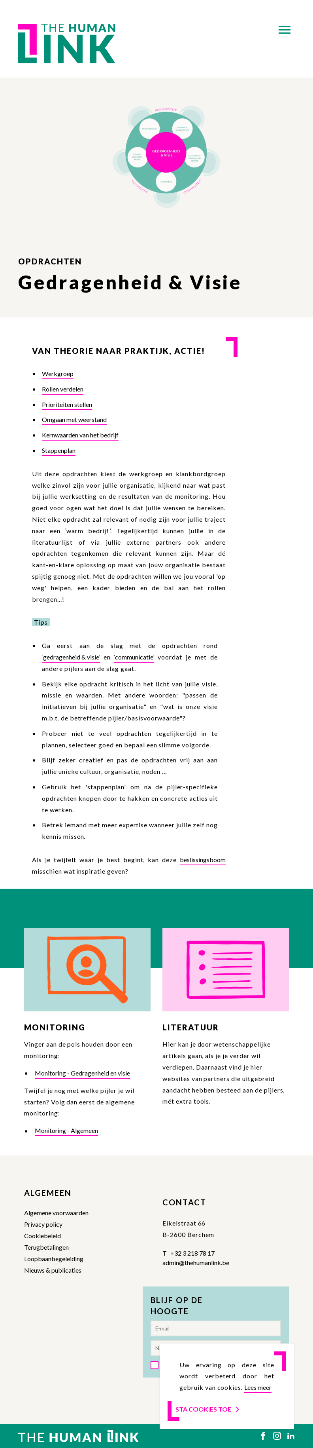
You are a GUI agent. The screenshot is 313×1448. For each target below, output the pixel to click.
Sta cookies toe (208, 1409)
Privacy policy (43, 1224)
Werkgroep (58, 373)
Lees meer (258, 1387)
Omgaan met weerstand (74, 419)
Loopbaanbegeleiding (53, 1258)
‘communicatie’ (134, 657)
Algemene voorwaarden (56, 1212)
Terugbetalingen (46, 1247)
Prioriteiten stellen (67, 404)
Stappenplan (58, 450)
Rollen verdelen (62, 389)
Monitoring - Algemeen (66, 1130)
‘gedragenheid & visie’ (71, 657)
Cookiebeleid (42, 1235)
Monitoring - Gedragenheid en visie (82, 1073)
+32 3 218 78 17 (192, 1253)
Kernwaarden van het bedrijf (80, 435)
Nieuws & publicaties (52, 1270)
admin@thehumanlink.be (195, 1262)
